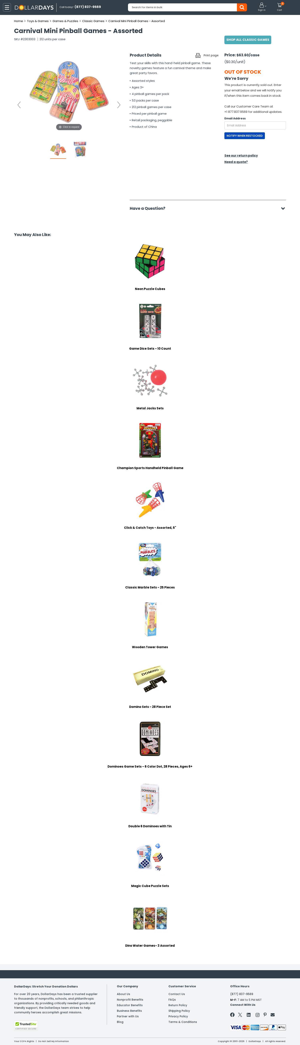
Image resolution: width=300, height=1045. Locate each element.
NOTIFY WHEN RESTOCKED (245, 136)
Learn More (264, 1036)
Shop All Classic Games (247, 39)
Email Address (235, 118)
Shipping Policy (179, 1011)
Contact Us (176, 994)
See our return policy (241, 155)
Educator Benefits (130, 1005)
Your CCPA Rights (24, 1041)
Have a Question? (149, 208)
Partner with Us (128, 1016)
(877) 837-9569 (241, 994)
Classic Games (93, 21)
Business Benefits (129, 1011)
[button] (261, 7)
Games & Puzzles (65, 21)
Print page (211, 55)
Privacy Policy (178, 1016)
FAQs (172, 1000)
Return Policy (177, 1005)
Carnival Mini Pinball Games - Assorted (136, 21)
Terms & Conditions (182, 1022)
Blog (120, 1022)
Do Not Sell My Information (53, 1041)
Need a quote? (236, 162)
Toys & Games (38, 21)
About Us (123, 994)
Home (18, 21)
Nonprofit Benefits (130, 1000)
